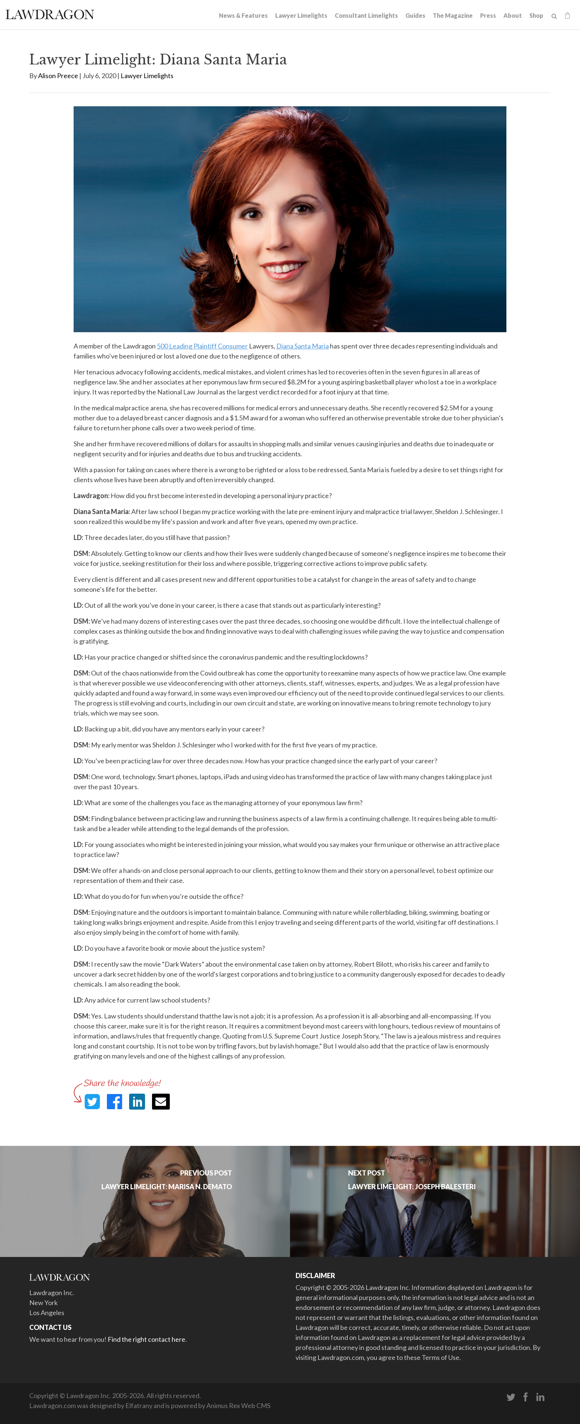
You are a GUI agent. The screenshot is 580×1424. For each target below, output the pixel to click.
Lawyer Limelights (301, 15)
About (512, 15)
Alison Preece (58, 75)
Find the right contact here (146, 1339)
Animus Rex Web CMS (238, 1405)
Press (488, 15)
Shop (536, 15)
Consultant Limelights (366, 15)
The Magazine (453, 15)
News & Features (243, 15)
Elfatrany (138, 1405)
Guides (415, 15)
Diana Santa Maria (302, 346)
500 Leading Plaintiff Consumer (202, 346)
